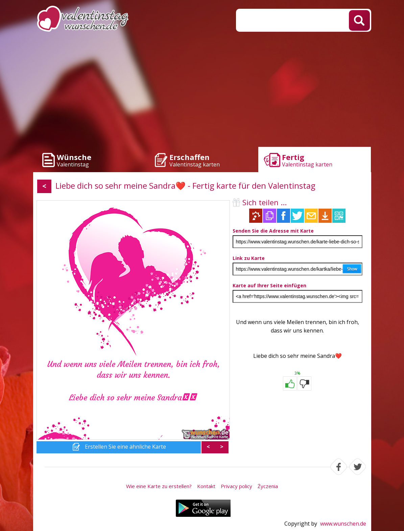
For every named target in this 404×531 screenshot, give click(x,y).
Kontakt (206, 486)
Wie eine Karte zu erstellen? (159, 486)
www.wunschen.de (343, 523)
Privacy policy (236, 486)
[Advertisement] (202, 91)
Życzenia (268, 486)
